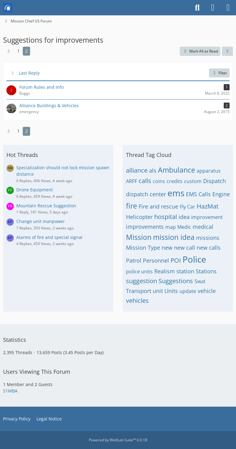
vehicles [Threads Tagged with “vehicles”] (137, 300)
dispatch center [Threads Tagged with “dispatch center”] (146, 194)
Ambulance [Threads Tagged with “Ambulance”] (176, 170)
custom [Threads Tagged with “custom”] (193, 181)
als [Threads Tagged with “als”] (152, 170)
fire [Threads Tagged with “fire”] (131, 206)
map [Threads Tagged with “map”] (170, 227)
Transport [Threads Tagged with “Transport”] (138, 291)
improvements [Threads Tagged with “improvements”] (145, 226)
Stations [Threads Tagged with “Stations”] (206, 271)
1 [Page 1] (18, 51)
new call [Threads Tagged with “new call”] (184, 247)
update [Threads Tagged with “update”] (187, 291)
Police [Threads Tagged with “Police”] (194, 259)
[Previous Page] (8, 51)
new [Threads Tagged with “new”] (167, 247)
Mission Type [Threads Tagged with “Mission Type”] (143, 247)
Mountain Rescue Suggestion (46, 206)
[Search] (197, 8)
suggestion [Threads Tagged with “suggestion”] (141, 281)
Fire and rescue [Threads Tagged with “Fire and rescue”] (158, 206)
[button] (227, 51)
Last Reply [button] (29, 73)
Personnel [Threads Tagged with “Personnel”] (156, 260)
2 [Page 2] (26, 51)
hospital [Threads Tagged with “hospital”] (165, 217)
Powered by (118, 440)
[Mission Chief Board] (8, 8)
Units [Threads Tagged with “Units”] (171, 291)
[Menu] (228, 8)
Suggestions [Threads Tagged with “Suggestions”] (176, 281)
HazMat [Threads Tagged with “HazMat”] (207, 206)
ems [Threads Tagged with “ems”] (175, 193)
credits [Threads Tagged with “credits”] (175, 181)
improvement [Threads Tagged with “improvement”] (207, 217)
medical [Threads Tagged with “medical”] (203, 226)
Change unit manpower (40, 221)
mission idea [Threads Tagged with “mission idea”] (174, 237)
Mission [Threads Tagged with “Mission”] (138, 237)
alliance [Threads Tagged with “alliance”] (137, 170)
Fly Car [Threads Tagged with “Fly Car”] (187, 206)
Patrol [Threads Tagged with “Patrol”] (133, 260)
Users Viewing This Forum (36, 371)
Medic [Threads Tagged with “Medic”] (184, 227)
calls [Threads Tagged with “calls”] (145, 181)
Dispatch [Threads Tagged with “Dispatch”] (214, 181)
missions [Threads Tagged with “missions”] (207, 237)
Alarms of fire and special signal (49, 237)
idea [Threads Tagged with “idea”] (184, 217)
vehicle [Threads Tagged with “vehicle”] (207, 291)
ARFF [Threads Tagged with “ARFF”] (131, 181)
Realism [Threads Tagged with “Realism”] (164, 271)
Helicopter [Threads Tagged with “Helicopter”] (139, 217)
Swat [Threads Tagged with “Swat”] (200, 281)
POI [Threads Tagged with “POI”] (176, 260)
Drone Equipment (34, 190)
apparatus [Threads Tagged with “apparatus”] (209, 170)
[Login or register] (212, 7)
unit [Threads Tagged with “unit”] (158, 291)
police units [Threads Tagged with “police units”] (139, 271)
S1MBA (10, 391)
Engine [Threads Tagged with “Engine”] (221, 194)
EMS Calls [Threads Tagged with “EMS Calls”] (198, 194)
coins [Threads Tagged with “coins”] (159, 181)
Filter (219, 73)
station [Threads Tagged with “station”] (185, 271)
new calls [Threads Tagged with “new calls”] (209, 247)
